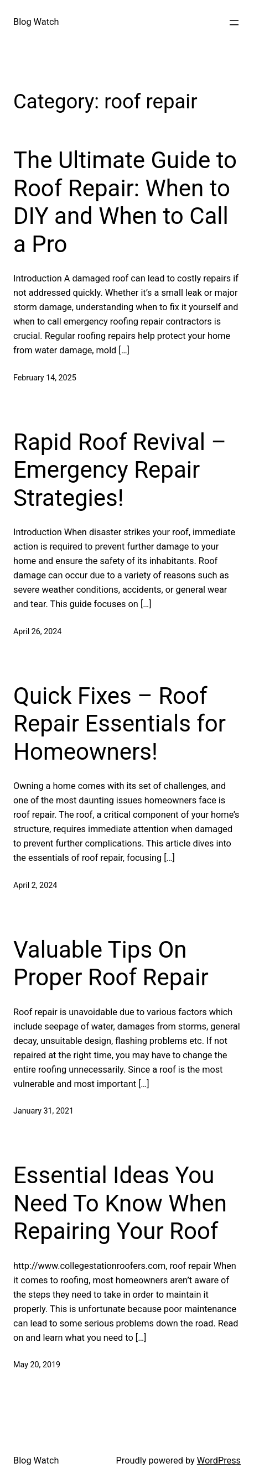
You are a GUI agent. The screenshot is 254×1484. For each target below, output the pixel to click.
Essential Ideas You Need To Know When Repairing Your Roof (120, 1203)
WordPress (219, 1460)
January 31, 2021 (43, 1110)
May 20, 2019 (36, 1364)
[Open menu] (234, 22)
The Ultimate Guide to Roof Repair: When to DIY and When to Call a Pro (125, 202)
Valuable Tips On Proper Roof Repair (111, 963)
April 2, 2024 (35, 885)
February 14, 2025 (44, 377)
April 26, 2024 (37, 631)
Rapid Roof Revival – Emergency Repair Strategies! (119, 470)
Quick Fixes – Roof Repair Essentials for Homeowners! (119, 723)
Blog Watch (36, 22)
